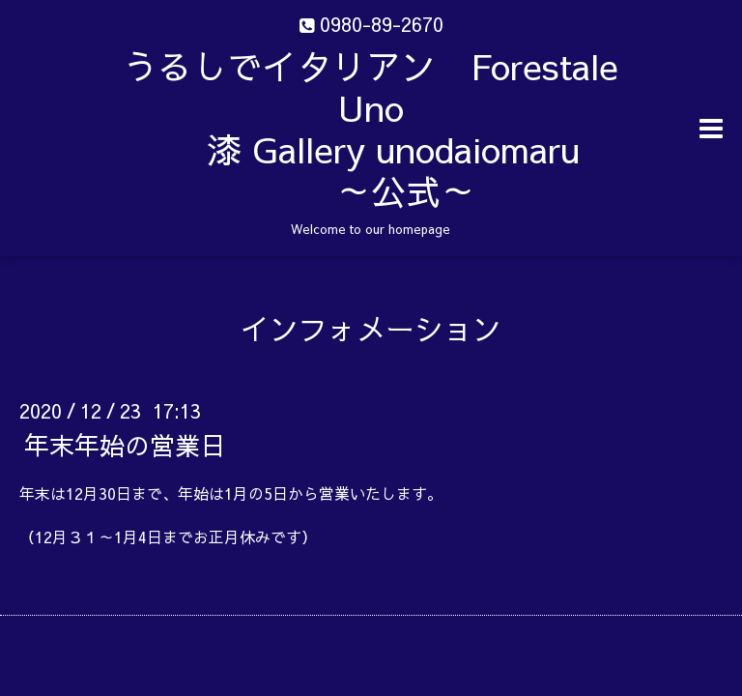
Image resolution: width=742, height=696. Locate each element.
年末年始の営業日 (124, 444)
